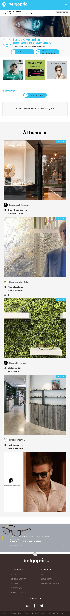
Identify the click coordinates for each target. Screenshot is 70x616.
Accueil (9, 11)
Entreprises (19, 11)
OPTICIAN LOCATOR (18, 579)
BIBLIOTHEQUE (46, 579)
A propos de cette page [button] (62, 12)
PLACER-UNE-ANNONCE (50, 584)
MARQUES (15, 584)
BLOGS (43, 574)
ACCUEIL (14, 574)
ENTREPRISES (16, 588)
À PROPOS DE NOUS (18, 593)
